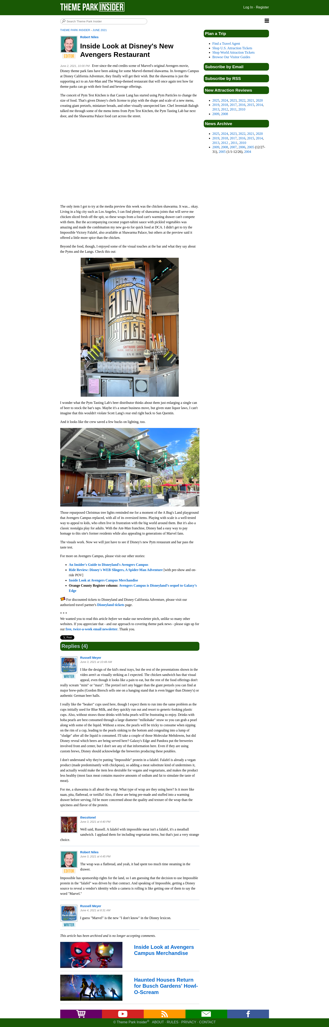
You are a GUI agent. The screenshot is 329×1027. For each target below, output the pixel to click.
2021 (250, 100)
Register (262, 7)
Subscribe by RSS (223, 78)
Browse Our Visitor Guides (231, 57)
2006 (242, 147)
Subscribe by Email (224, 66)
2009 (215, 114)
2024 (224, 100)
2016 (242, 105)
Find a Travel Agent (226, 43)
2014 (259, 105)
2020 (259, 100)
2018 (224, 105)
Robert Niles (89, 37)
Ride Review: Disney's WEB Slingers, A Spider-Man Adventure (116, 570)
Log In (248, 7)
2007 (233, 147)
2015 (250, 105)
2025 (215, 100)
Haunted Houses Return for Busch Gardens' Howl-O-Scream (166, 986)
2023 (233, 100)
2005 (250, 147)
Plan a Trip (215, 33)
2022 (242, 100)
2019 (215, 105)
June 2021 (100, 30)
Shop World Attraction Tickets (233, 52)
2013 (215, 109)
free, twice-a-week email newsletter (92, 629)
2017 (233, 105)
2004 (247, 152)
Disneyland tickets (110, 605)
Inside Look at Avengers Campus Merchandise (103, 580)
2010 (241, 109)
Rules (172, 1022)
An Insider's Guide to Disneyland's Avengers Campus (108, 564)
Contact (207, 1022)
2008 (224, 114)
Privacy (188, 1022)
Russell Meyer (90, 657)
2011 (233, 109)
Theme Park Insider (75, 30)
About (158, 1022)
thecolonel (88, 817)
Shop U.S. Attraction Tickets (232, 48)
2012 (224, 109)
